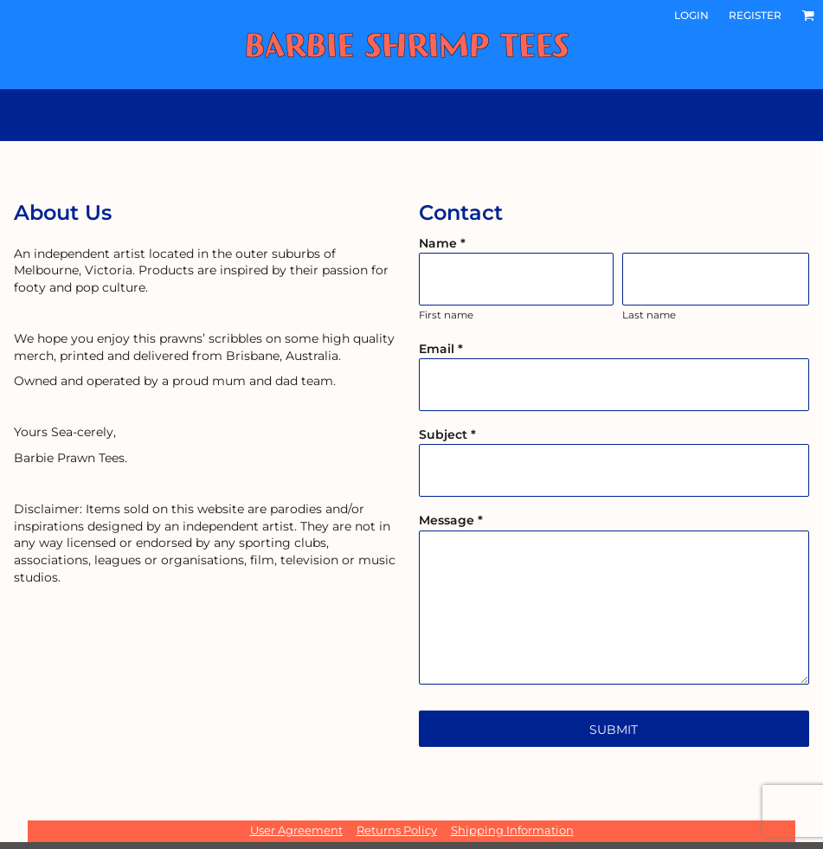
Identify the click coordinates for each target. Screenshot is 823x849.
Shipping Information (512, 830)
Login (691, 15)
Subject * (447, 434)
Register (755, 15)
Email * (441, 349)
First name (446, 315)
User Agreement (296, 830)
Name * (442, 243)
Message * (451, 520)
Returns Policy (397, 830)
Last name (649, 315)
